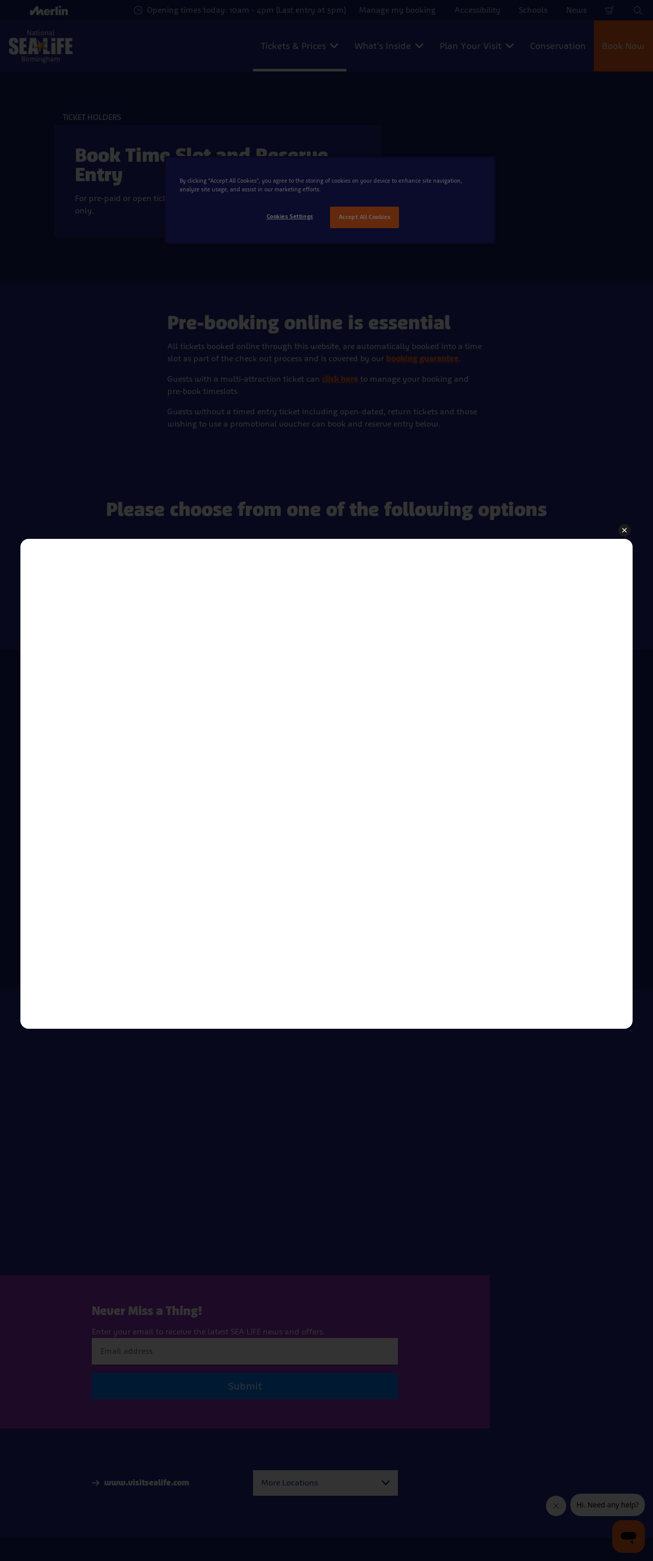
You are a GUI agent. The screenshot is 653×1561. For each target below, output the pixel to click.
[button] (624, 531)
